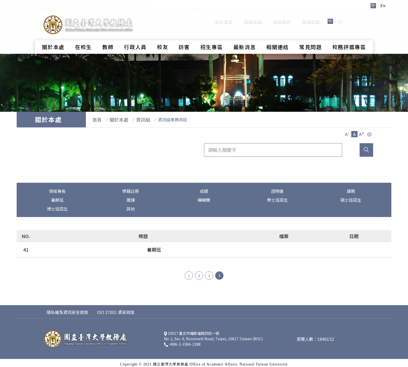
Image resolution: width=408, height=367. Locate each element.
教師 (107, 38)
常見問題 (310, 38)
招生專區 (211, 38)
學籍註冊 (130, 191)
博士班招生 (57, 209)
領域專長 (57, 191)
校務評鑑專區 (349, 38)
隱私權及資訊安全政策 (67, 309)
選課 (130, 200)
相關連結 (253, 17)
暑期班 (57, 200)
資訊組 (135, 119)
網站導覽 (311, 17)
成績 (204, 191)
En (340, 17)
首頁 (94, 119)
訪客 (184, 38)
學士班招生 (277, 200)
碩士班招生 (350, 200)
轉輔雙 (204, 200)
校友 (162, 38)
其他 (130, 209)
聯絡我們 (282, 17)
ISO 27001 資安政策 (116, 309)
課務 (351, 191)
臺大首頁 (224, 17)
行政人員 (135, 38)
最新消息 (244, 38)
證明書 (277, 191)
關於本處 (53, 38)
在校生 (83, 38)
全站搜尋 (360, 16)
